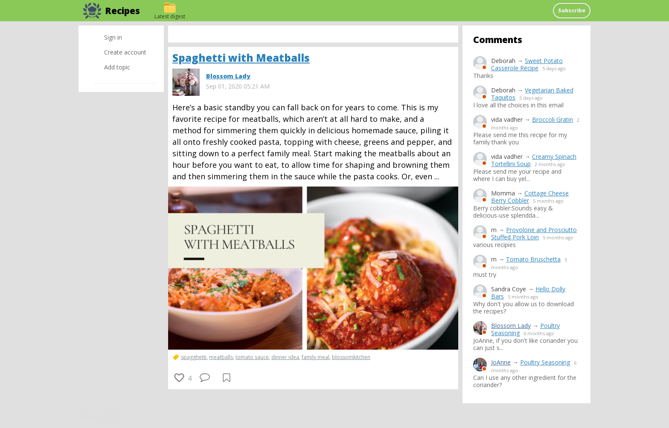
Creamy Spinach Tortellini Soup (533, 160)
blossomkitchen (351, 357)
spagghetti (194, 357)
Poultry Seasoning (545, 362)
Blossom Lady (511, 326)
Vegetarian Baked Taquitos (532, 93)
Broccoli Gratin (552, 119)
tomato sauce (252, 357)
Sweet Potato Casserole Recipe (527, 64)
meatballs (221, 357)
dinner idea (285, 357)
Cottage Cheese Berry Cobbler (530, 196)
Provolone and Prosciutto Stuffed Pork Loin (534, 233)
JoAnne (501, 362)
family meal (315, 357)
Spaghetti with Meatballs (241, 58)
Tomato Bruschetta (533, 259)
